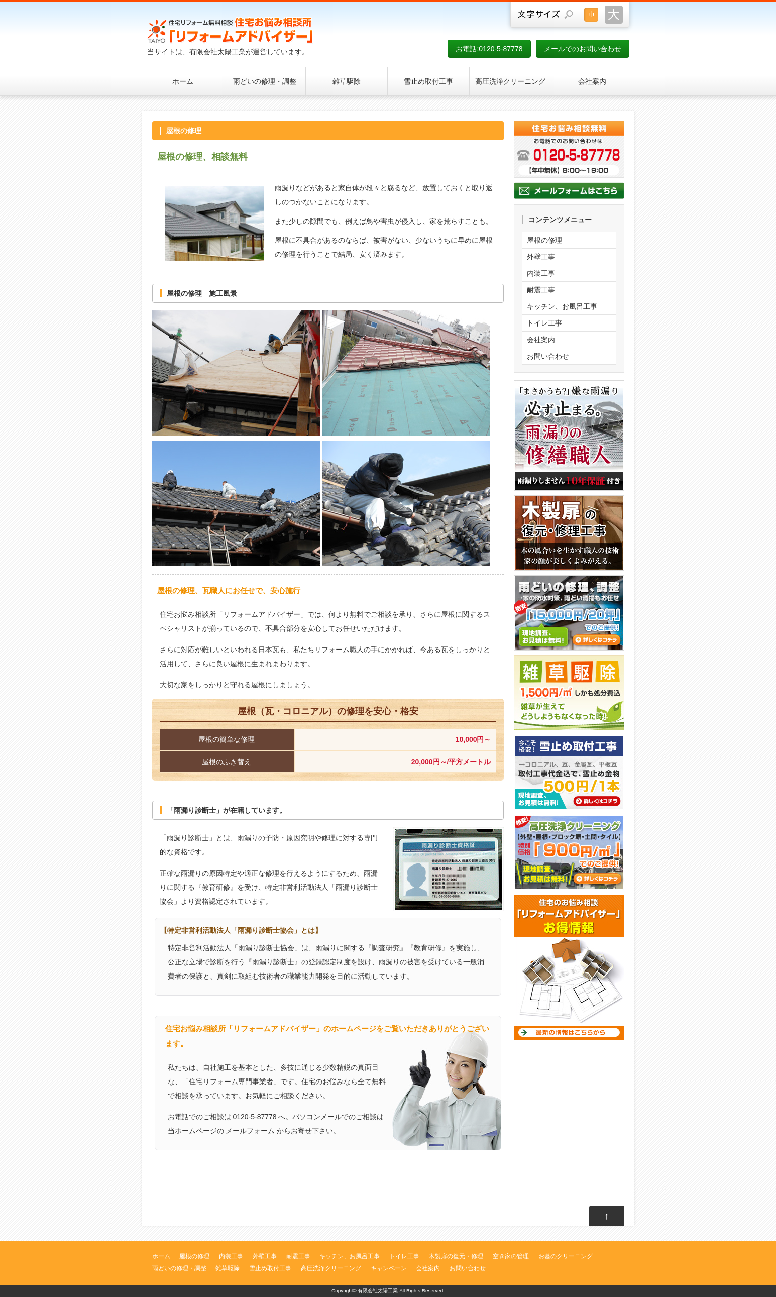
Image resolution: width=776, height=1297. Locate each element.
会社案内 (592, 81)
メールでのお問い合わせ (582, 49)
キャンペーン (389, 1268)
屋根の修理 (544, 240)
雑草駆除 (346, 81)
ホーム (182, 81)
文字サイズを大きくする (613, 14)
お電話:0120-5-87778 (489, 49)
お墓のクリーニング (565, 1256)
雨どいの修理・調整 (264, 81)
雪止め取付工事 (428, 81)
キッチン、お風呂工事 (562, 306)
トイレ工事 (544, 323)
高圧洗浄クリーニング (510, 81)
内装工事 (541, 273)
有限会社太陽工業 (217, 52)
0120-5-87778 (254, 1117)
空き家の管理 (511, 1256)
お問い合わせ (548, 356)
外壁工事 (541, 257)
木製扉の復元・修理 (456, 1256)
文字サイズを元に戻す (591, 14)
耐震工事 (541, 290)
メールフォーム (250, 1131)
